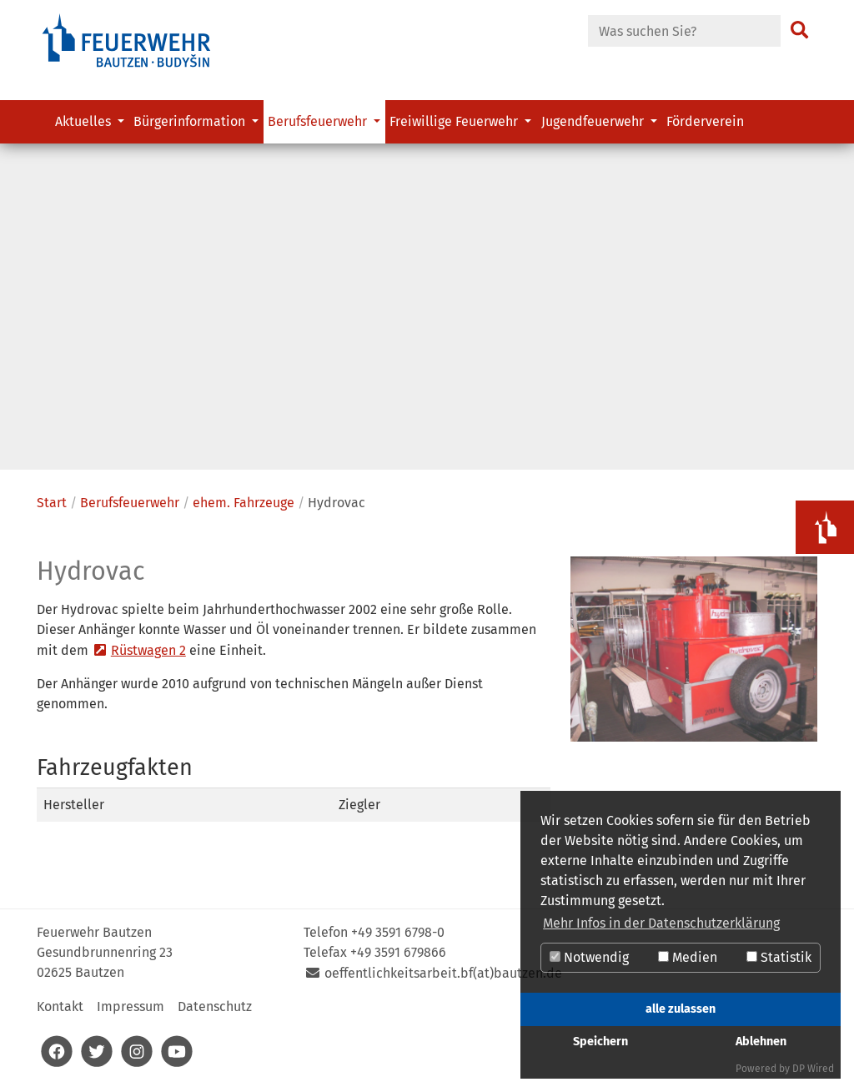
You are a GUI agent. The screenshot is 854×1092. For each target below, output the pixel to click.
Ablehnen (761, 1041)
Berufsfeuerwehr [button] (319, 121)
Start (52, 508)
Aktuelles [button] (84, 121)
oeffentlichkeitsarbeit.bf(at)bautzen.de (443, 980)
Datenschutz (215, 1013)
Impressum (130, 1013)
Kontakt (60, 1013)
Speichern (600, 1041)
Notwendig (589, 957)
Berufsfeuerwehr (129, 508)
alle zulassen (681, 1009)
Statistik (778, 957)
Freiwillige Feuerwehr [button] (455, 121)
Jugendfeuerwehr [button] (594, 121)
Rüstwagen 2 (148, 657)
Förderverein (705, 121)
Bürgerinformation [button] (191, 121)
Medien (687, 957)
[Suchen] (799, 31)
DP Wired (813, 1068)
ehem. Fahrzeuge (243, 508)
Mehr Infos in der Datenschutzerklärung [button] (661, 923)
